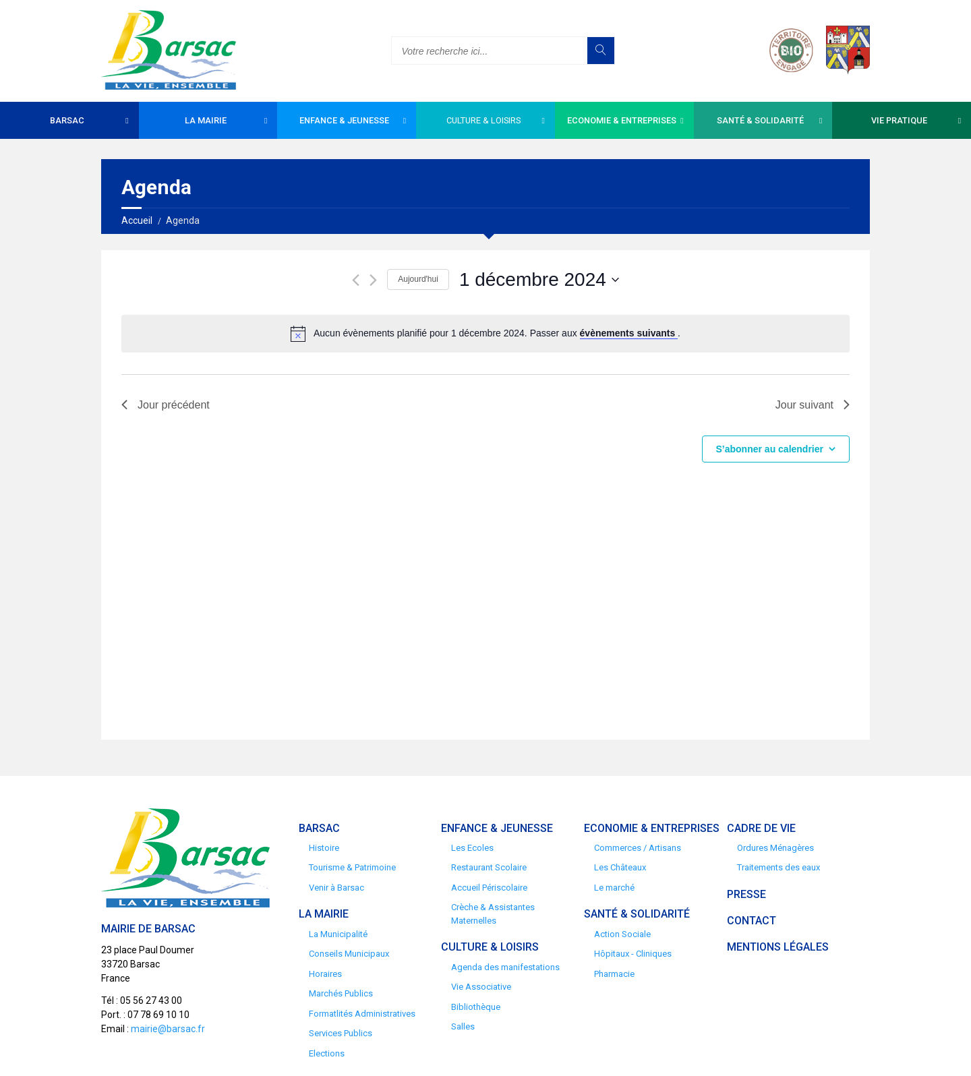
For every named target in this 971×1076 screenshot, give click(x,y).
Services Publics (340, 1033)
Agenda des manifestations (505, 967)
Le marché (614, 888)
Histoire (324, 848)
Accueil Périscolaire (489, 888)
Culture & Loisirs (483, 120)
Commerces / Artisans (637, 848)
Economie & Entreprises (621, 120)
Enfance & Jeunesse (344, 120)
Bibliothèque (475, 1007)
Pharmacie (614, 974)
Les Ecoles (472, 848)
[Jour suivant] (373, 280)
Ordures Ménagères (775, 848)
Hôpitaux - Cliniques (633, 954)
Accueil (136, 220)
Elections (327, 1053)
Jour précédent (165, 405)
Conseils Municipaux (349, 954)
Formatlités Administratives (362, 1014)
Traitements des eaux (778, 867)
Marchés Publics (341, 993)
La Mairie (206, 120)
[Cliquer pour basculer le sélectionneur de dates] (539, 279)
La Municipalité (338, 934)
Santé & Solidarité (760, 120)
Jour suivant (812, 405)
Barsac (67, 120)
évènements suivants (629, 333)
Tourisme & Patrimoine (352, 867)
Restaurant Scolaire (489, 867)
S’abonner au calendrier (770, 449)
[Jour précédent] (355, 280)
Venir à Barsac (336, 888)
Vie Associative (481, 987)
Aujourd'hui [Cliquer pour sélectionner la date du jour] (418, 279)
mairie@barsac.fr (168, 1028)
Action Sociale (622, 934)
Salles (463, 1026)
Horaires (325, 974)
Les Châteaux (620, 867)
